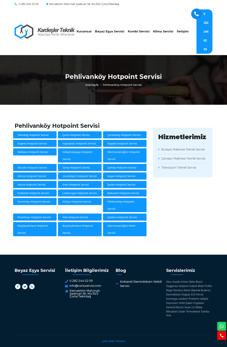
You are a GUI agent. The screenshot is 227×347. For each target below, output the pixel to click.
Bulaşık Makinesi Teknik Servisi (181, 149)
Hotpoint (184, 286)
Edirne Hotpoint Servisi (32, 176)
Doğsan (186, 294)
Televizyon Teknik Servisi (177, 167)
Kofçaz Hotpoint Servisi (76, 201)
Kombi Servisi (139, 31)
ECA (193, 294)
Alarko (186, 290)
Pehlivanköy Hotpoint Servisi (45, 31)
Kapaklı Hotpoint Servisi (122, 143)
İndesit (193, 286)
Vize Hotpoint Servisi (75, 217)
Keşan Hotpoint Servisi (121, 176)
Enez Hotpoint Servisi (75, 184)
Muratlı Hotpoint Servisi (32, 167)
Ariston (185, 281)
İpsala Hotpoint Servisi (121, 184)
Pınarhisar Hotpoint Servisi (34, 217)
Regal (169, 290)
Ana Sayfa (91, 84)
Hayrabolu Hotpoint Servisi (79, 143)
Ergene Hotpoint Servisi (32, 143)
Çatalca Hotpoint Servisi (122, 217)
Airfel (182, 303)
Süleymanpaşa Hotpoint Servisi (77, 155)
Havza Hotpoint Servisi (32, 184)
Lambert (183, 298)
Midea (198, 307)
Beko (192, 281)
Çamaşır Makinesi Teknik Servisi (181, 158)
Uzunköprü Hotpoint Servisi (79, 176)
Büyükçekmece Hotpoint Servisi (77, 229)
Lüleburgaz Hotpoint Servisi (79, 193)
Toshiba (205, 311)
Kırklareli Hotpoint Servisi (33, 193)
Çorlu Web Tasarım (113, 341)
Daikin (189, 303)
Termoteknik (193, 311)
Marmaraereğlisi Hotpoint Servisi (123, 155)
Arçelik (176, 281)
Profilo (208, 286)
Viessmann (172, 303)
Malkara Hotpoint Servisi (33, 152)
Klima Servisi (163, 31)
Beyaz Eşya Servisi (109, 31)
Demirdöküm (173, 294)
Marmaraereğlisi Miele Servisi (121, 229)
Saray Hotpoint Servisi (76, 167)
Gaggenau (172, 286)
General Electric (175, 307)
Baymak (195, 290)
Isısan (187, 307)
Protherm (194, 298)
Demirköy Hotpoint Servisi (34, 201)
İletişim (183, 31)
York (168, 315)
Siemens (178, 290)
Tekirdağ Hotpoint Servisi (33, 135)
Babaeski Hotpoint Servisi (123, 193)
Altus (169, 281)
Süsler (181, 311)
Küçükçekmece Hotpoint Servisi (33, 229)
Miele (201, 286)
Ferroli (199, 294)
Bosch (199, 281)
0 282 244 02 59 (28, 4)
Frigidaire (198, 303)
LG (193, 307)
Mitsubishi (172, 311)
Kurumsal (84, 31)
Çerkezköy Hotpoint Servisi (124, 135)
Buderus (205, 290)
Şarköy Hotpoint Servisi (121, 167)
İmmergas (172, 298)
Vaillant (204, 298)
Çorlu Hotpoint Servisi (76, 135)
